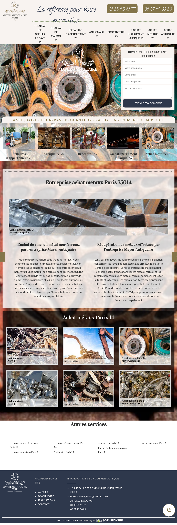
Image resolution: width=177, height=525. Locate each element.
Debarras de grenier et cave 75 (40, 34)
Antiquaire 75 (96, 34)
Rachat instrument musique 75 (136, 34)
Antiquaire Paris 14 (64, 452)
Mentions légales (88, 520)
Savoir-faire (46, 496)
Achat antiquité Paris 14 (155, 443)
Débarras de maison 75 (56, 34)
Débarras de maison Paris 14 (25, 452)
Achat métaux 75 (152, 34)
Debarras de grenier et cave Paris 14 (24, 445)
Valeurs (43, 492)
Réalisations (46, 500)
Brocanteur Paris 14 (108, 443)
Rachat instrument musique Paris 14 (112, 449)
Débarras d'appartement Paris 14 (70, 445)
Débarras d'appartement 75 (76, 34)
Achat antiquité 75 (168, 34)
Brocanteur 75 (116, 34)
